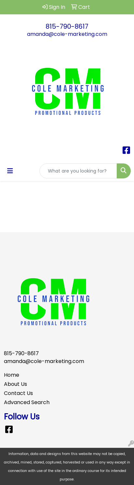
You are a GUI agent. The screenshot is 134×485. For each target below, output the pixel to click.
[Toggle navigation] (10, 170)
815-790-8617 (67, 26)
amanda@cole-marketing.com (67, 34)
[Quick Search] (78, 170)
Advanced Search (27, 402)
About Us (15, 384)
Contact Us (18, 393)
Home (11, 375)
